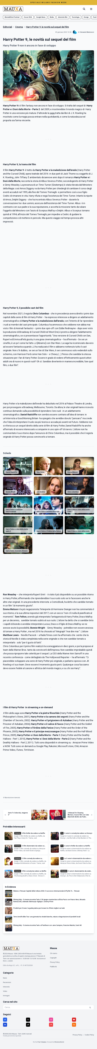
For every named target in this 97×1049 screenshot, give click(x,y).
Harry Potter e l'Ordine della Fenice (49, 531)
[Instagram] (51, 1020)
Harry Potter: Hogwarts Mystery (17, 551)
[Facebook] (5, 1020)
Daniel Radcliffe (11, 472)
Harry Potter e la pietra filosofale (48, 511)
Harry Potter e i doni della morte (78, 531)
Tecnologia (75, 17)
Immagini (6, 996)
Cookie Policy (89, 1035)
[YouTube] (74, 1020)
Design (86, 17)
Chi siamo (53, 953)
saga (52, 113)
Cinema (19, 27)
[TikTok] (28, 1025)
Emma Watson (72, 472)
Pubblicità (53, 967)
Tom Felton (40, 472)
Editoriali (7, 27)
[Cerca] (84, 9)
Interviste (6, 987)
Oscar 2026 (28, 17)
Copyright (53, 958)
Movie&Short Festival (12, 17)
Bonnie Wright (10, 492)
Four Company (42, 1042)
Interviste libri (62, 17)
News (5, 978)
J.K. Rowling (41, 492)
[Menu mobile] (91, 9)
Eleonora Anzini (59, 1042)
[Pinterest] (51, 1025)
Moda (52, 17)
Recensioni (7, 982)
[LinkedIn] (5, 1025)
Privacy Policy (55, 962)
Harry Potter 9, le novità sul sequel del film (47, 27)
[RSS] (74, 1025)
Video (5, 991)
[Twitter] (28, 1020)
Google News (40, 17)
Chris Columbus (73, 492)
